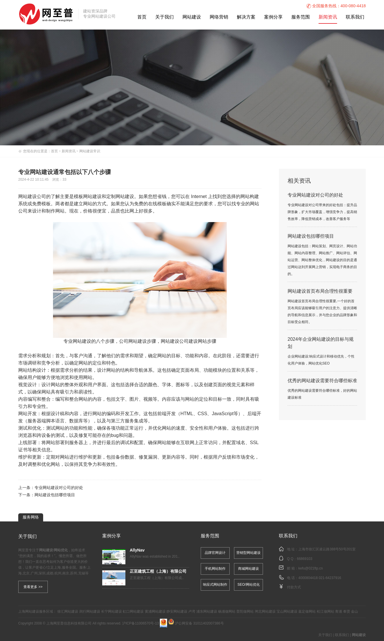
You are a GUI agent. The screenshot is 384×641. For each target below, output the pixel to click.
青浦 (338, 611)
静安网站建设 (177, 611)
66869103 (304, 559)
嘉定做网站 (307, 611)
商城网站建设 (248, 569)
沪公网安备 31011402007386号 (196, 623)
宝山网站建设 (287, 611)
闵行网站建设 (89, 611)
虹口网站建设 (133, 611)
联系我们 (355, 17)
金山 (354, 611)
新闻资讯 (328, 17)
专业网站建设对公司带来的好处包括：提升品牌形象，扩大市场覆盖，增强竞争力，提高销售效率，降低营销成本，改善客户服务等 (322, 212)
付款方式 (294, 587)
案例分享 (273, 17)
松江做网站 (325, 611)
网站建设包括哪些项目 (54, 495)
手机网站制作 (215, 569)
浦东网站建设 (206, 611)
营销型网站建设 (248, 553)
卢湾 (191, 611)
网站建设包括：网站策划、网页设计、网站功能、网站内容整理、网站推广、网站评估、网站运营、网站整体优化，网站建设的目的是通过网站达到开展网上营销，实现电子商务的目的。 (322, 260)
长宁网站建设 (111, 611)
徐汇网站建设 (67, 611)
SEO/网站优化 (248, 585)
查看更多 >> (32, 587)
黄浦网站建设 (155, 611)
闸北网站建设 (265, 611)
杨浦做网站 (226, 611)
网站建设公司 (32, 196)
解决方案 (246, 17)
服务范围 (300, 17)
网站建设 (191, 17)
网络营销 (219, 17)
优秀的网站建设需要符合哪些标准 (322, 380)
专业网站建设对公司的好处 (58, 488)
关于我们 (164, 17)
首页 (142, 17)
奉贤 (346, 611)
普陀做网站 (245, 611)
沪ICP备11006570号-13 (140, 623)
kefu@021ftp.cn (310, 568)
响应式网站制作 (215, 585)
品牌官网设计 (215, 553)
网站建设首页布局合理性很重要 (320, 291)
